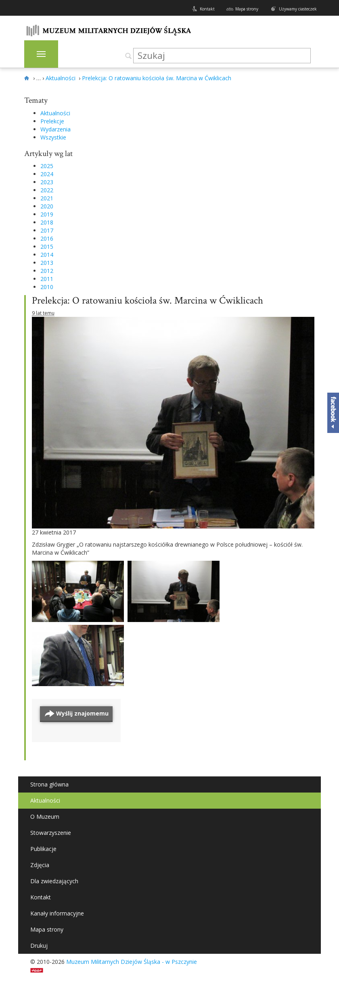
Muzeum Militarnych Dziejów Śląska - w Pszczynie (131, 961)
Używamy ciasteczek (298, 9)
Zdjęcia (39, 865)
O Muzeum (44, 816)
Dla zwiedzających (54, 881)
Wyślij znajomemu (82, 713)
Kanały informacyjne (57, 913)
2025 (46, 166)
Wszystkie (53, 137)
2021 (46, 198)
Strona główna (49, 784)
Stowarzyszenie (50, 832)
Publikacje (43, 849)
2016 (46, 238)
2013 (46, 262)
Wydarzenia (55, 129)
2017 (46, 230)
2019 (46, 214)
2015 (46, 246)
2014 (46, 254)
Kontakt (207, 9)
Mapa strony (246, 9)
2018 (46, 222)
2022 (46, 190)
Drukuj (39, 945)
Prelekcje (52, 121)
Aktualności (55, 113)
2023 (46, 182)
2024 (46, 174)
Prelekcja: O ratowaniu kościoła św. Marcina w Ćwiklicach (147, 300)
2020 (46, 206)
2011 (46, 279)
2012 (46, 271)
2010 (46, 287)
